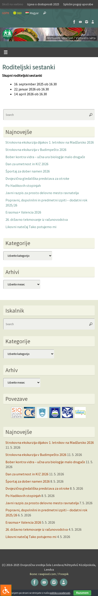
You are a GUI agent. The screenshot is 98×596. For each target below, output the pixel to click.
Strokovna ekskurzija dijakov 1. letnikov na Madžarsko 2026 (49, 142)
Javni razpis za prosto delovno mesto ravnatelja (42, 193)
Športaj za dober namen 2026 (27, 171)
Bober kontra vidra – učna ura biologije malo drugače (45, 157)
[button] (49, 34)
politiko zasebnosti (60, 592)
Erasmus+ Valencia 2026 (23, 212)
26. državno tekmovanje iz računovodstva (36, 219)
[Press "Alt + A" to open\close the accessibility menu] (6, 590)
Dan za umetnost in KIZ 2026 (26, 164)
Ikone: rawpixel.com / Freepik (49, 574)
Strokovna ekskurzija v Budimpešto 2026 (35, 149)
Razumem (82, 592)
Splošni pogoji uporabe (78, 4)
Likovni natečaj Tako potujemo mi (30, 227)
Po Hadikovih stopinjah (23, 185)
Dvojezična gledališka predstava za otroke (37, 178)
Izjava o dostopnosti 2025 (43, 4)
